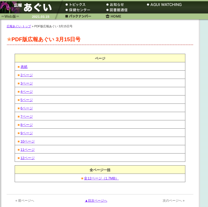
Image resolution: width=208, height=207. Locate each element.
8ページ (27, 125)
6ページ (27, 108)
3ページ (27, 83)
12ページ (28, 158)
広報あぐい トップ (19, 26)
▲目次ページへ (96, 200)
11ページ (28, 150)
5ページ (27, 100)
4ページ (27, 92)
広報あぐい (28, 7)
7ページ (27, 116)
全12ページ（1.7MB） (101, 178)
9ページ (27, 133)
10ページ (28, 141)
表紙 (24, 67)
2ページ (27, 75)
